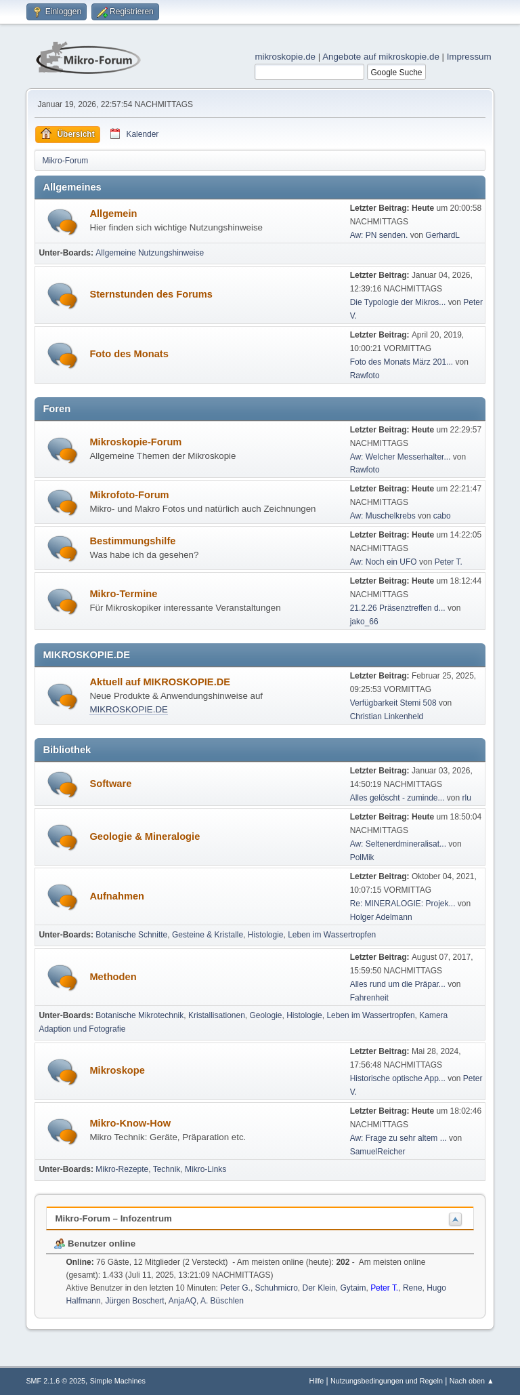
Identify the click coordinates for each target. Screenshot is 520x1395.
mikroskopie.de (285, 57)
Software (110, 783)
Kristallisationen (216, 1015)
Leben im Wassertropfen (332, 934)
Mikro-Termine (123, 593)
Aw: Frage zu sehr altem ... (398, 1138)
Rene (412, 1288)
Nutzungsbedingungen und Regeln (386, 1381)
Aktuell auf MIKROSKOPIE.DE (159, 681)
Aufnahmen (116, 896)
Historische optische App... (398, 1078)
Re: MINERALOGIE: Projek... (403, 903)
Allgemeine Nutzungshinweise (149, 253)
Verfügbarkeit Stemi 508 (394, 703)
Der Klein (319, 1288)
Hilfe (316, 1381)
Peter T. (448, 562)
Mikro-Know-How (130, 1123)
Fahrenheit (369, 998)
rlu (466, 798)
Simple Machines (118, 1381)
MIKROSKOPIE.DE (128, 709)
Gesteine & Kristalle (207, 934)
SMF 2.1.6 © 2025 (55, 1381)
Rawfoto (365, 375)
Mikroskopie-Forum (135, 442)
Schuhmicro (276, 1288)
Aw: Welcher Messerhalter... (400, 457)
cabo (442, 516)
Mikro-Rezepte (121, 1169)
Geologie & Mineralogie (144, 836)
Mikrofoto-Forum (129, 494)
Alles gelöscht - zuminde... (397, 798)
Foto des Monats (128, 353)
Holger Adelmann (381, 917)
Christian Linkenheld (387, 716)
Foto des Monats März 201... (402, 362)
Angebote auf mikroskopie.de (380, 57)
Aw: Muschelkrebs (383, 516)
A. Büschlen (222, 1301)
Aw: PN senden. (379, 235)
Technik (167, 1169)
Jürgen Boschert (134, 1301)
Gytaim (353, 1288)
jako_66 (364, 621)
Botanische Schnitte (131, 934)
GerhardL (442, 235)
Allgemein (113, 213)
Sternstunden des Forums (151, 294)
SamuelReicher (378, 1151)
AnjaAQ (182, 1301)
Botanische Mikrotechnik (139, 1015)
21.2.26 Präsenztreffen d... (398, 608)
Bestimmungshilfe (132, 540)
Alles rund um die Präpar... (398, 984)
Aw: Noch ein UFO (383, 562)
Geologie (266, 1015)
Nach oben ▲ (472, 1381)
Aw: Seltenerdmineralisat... (398, 844)
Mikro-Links (205, 1169)
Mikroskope (116, 1070)
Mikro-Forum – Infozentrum (113, 1218)
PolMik (362, 857)
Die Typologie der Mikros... (398, 302)
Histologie (266, 934)
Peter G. (235, 1288)
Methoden (112, 976)
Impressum (469, 57)
